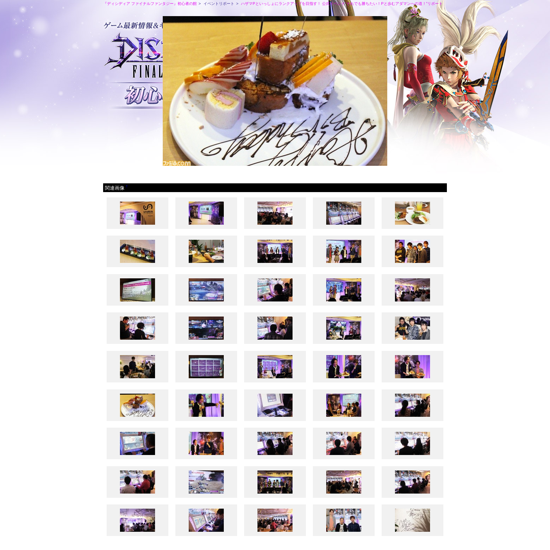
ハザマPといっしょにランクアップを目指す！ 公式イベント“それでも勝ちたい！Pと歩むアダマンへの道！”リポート (342, 3)
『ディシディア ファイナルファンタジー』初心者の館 (150, 3)
